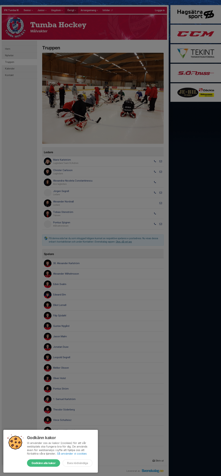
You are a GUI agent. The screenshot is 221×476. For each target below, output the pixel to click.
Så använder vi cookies (72, 453)
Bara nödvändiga (77, 463)
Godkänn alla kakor (44, 463)
